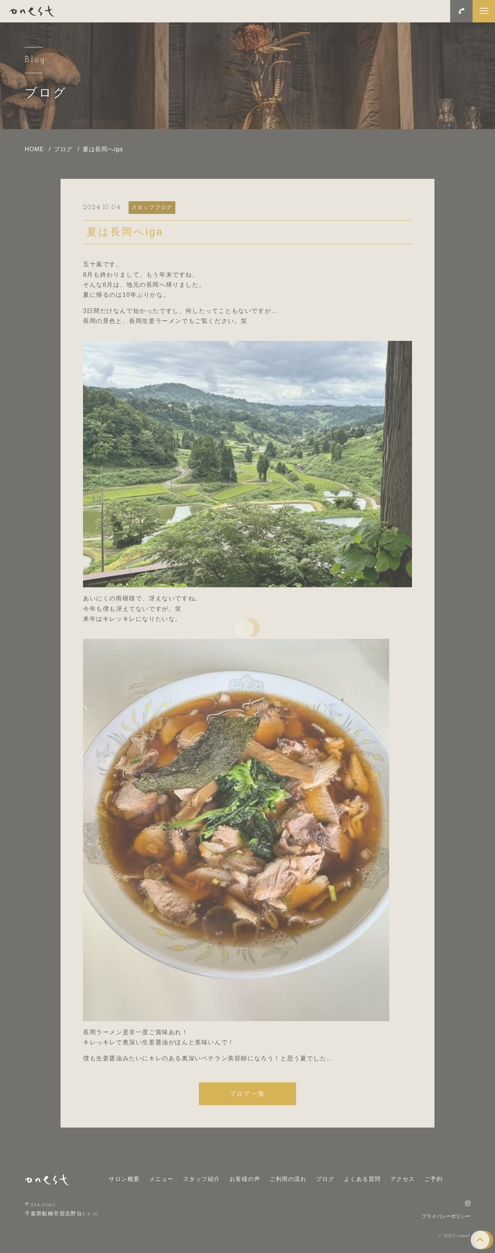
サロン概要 (124, 1179)
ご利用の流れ (288, 1179)
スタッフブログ (152, 207)
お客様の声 (245, 1179)
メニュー (161, 1179)
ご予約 (433, 1179)
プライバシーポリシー (446, 1216)
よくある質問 (362, 1179)
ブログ (325, 1179)
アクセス (402, 1179)
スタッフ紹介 (201, 1179)
